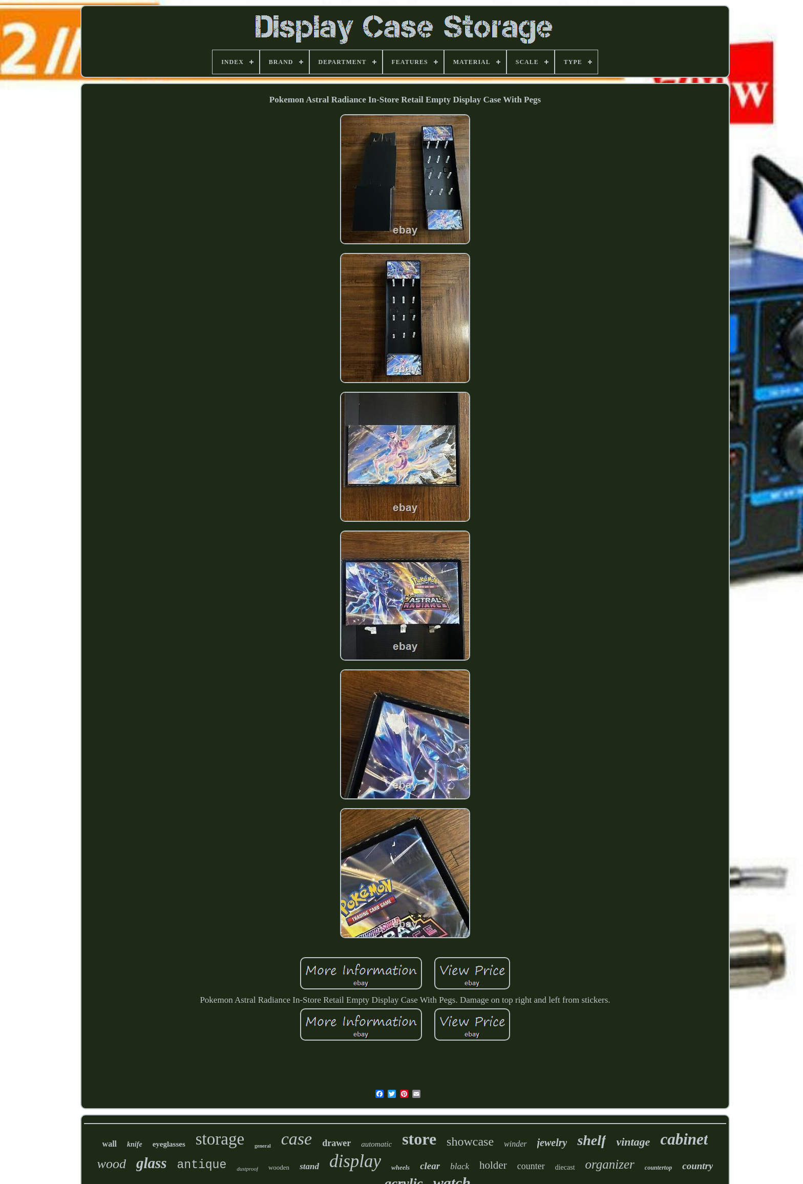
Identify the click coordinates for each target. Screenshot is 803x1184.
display (355, 1161)
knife (134, 1144)
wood (111, 1163)
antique (202, 1165)
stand (309, 1166)
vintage (633, 1141)
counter (531, 1166)
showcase (470, 1141)
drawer (336, 1143)
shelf (591, 1140)
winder (515, 1143)
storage (220, 1139)
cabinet (684, 1139)
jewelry (552, 1142)
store (419, 1139)
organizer (610, 1164)
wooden (278, 1167)
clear (430, 1165)
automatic (376, 1144)
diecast (565, 1167)
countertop (658, 1167)
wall (109, 1143)
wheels (400, 1167)
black (459, 1166)
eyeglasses (169, 1144)
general (263, 1146)
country (697, 1165)
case (296, 1138)
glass (151, 1163)
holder (493, 1165)
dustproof (247, 1169)
